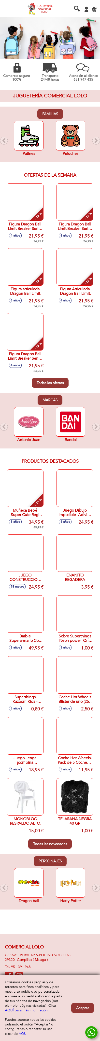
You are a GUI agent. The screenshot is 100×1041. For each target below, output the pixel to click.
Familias (50, 114)
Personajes (50, 861)
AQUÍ (23, 1033)
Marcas (50, 400)
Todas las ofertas (50, 382)
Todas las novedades (50, 843)
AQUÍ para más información (26, 1010)
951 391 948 (21, 967)
